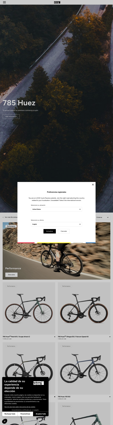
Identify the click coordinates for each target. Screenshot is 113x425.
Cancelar (64, 231)
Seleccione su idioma (37, 220)
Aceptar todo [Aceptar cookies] (28, 414)
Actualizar (49, 231)
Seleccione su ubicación (38, 205)
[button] (4, 421)
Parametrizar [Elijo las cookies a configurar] (13, 414)
